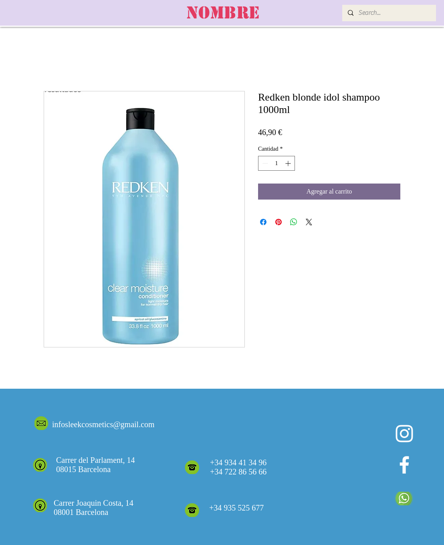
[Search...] (388, 13)
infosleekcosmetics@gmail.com (103, 424)
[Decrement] (264, 163)
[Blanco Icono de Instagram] (404, 433)
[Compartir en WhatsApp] (294, 222)
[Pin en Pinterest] (278, 222)
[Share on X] (309, 222)
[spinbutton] (276, 163)
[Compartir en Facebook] (263, 222)
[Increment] (289, 163)
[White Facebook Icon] (404, 464)
